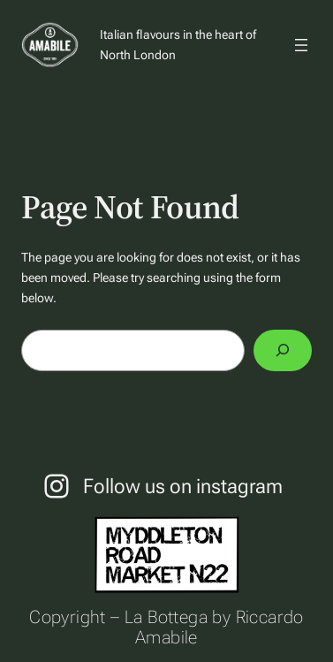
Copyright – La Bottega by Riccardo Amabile (166, 627)
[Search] (283, 350)
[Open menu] (301, 45)
